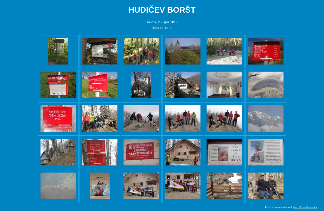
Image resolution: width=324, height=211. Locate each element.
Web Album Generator (305, 207)
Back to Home (162, 28)
